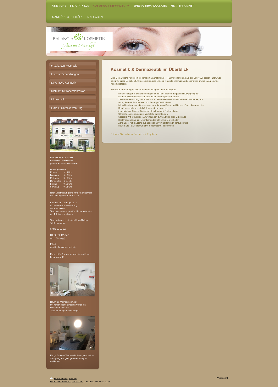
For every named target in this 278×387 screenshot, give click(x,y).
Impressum (77, 381)
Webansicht (222, 378)
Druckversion (59, 378)
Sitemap (73, 378)
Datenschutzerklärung (60, 381)
